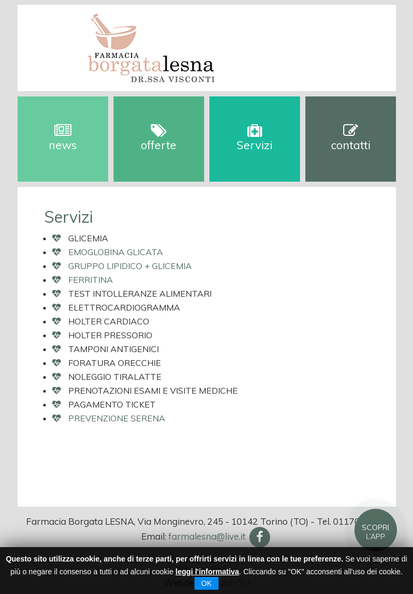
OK (206, 583)
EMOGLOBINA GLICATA (115, 252)
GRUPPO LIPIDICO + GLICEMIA (130, 266)
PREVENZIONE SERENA (116, 418)
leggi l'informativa (207, 571)
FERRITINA (90, 279)
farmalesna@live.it (207, 536)
